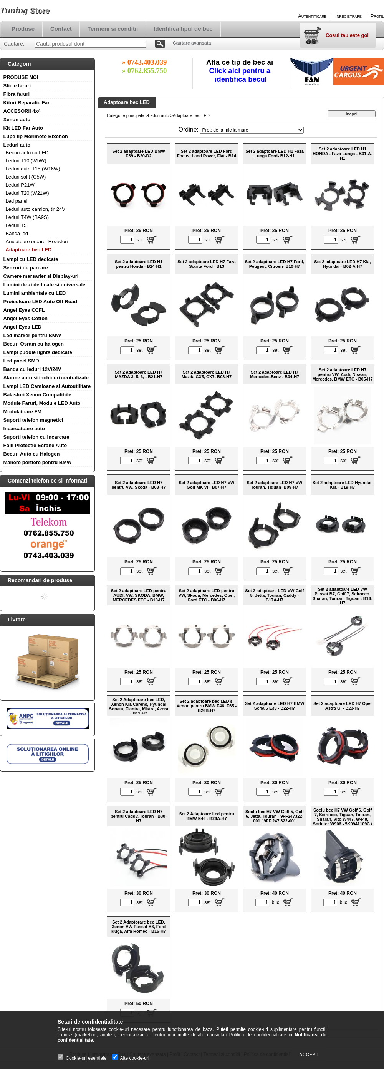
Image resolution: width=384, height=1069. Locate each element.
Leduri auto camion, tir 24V (35, 209)
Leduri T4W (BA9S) (27, 217)
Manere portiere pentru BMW (37, 462)
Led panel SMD (21, 361)
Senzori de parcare (25, 268)
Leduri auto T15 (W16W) (33, 169)
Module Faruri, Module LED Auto (42, 403)
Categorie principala (125, 115)
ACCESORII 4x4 (22, 111)
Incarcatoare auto (24, 428)
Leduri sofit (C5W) (26, 177)
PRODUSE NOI (20, 77)
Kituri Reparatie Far (26, 102)
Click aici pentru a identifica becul (241, 75)
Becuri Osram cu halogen (33, 344)
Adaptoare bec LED (29, 249)
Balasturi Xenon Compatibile (37, 395)
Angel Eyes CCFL (24, 310)
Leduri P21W (20, 185)
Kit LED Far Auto (23, 128)
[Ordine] (252, 130)
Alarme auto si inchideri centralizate (46, 378)
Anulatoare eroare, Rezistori (37, 241)
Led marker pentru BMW (32, 335)
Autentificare (312, 16)
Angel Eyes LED (22, 327)
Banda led (17, 233)
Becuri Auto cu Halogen (31, 454)
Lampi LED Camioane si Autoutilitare (47, 386)
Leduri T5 (16, 225)
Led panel (17, 201)
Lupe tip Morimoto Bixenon (35, 136)
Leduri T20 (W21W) (27, 193)
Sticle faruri (17, 86)
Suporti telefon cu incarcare (36, 437)
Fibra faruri (16, 94)
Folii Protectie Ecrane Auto (35, 445)
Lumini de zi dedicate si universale (44, 284)
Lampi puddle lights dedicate (37, 352)
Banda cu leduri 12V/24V (32, 369)
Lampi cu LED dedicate (30, 259)
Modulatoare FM (22, 411)
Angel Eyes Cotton (25, 318)
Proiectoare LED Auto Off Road (40, 301)
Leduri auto (17, 145)
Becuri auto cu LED (27, 152)
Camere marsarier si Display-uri (41, 276)
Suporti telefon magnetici (33, 420)
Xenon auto (17, 119)
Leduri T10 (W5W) (26, 161)
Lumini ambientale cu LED (34, 293)
